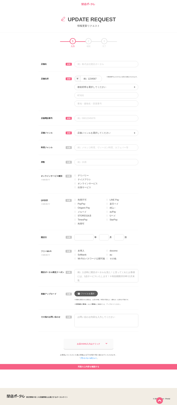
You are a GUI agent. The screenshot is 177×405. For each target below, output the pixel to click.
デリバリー (83, 175)
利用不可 (82, 200)
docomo (114, 251)
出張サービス (84, 187)
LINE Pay (114, 200)
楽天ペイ (114, 204)
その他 (113, 258)
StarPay (114, 220)
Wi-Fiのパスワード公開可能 (91, 258)
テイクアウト (84, 179)
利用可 (81, 224)
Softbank (82, 255)
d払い (112, 208)
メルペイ (82, 212)
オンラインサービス (88, 183)
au (111, 255)
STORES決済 (84, 216)
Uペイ (113, 216)
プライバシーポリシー (88, 358)
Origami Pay (84, 208)
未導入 (81, 251)
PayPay (81, 204)
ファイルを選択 (86, 293)
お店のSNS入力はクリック (92, 343)
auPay (113, 212)
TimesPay (83, 220)
